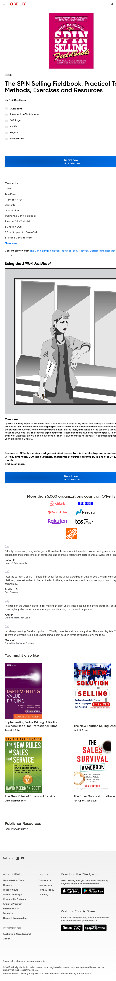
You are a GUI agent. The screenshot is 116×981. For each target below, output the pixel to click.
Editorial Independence (47, 973)
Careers (7, 885)
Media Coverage (12, 894)
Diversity (8, 913)
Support (44, 874)
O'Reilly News (10, 889)
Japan (6, 938)
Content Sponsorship (15, 918)
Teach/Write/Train (13, 880)
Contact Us (45, 880)
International (12, 928)
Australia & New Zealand (17, 934)
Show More (11, 243)
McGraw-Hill (17, 138)
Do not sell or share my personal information (24, 961)
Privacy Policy (46, 889)
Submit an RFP (11, 908)
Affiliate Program (12, 903)
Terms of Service (11, 973)
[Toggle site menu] (4, 4)
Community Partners (14, 899)
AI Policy (43, 894)
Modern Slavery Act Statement (76, 973)
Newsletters (45, 885)
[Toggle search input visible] (112, 4)
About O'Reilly (12, 874)
